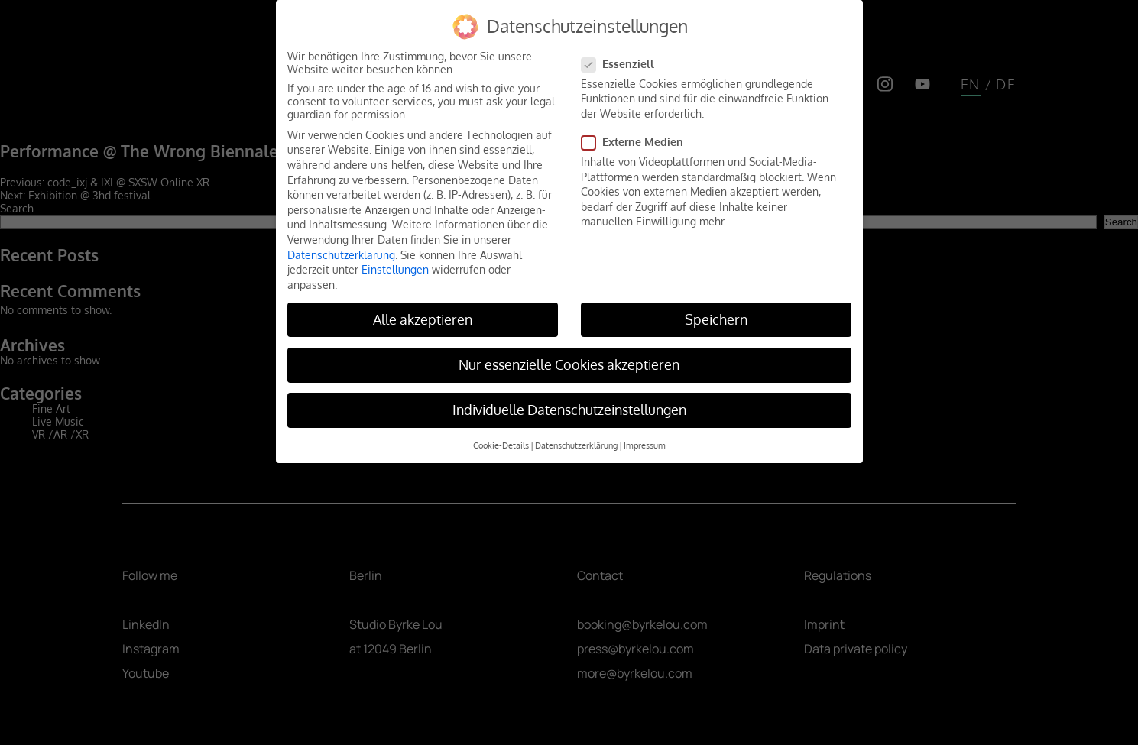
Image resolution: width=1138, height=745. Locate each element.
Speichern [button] (716, 319)
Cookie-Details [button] (501, 445)
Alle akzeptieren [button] (422, 319)
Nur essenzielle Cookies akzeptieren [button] (569, 364)
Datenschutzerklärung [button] (576, 445)
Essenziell (622, 63)
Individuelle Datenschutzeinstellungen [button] (569, 409)
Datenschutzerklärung (341, 254)
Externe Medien (637, 141)
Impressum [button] (645, 445)
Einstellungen (395, 269)
